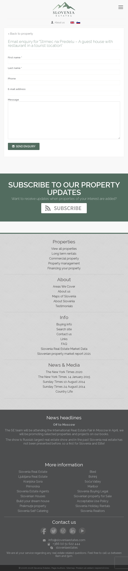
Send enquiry (23, 146)
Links (64, 339)
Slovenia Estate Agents (33, 491)
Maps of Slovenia (64, 296)
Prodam (80, 568)
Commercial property (64, 258)
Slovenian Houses (33, 496)
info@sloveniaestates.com (67, 540)
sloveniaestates (67, 547)
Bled (93, 472)
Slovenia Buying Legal (92, 491)
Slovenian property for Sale (93, 496)
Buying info (64, 324)
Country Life (64, 391)
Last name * (15, 68)
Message (13, 99)
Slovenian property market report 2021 (64, 354)
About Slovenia (64, 301)
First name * (15, 57)
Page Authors (58, 568)
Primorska (33, 486)
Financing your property (64, 268)
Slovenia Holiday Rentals (92, 506)
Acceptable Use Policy (92, 501)
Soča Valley (93, 481)
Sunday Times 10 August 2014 (64, 382)
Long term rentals (64, 253)
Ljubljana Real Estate (32, 476)
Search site (64, 329)
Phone (12, 78)
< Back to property (20, 33)
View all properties (64, 248)
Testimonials (64, 306)
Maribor (93, 486)
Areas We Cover (64, 286)
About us (58, 22)
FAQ (64, 344)
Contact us (64, 334)
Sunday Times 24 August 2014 (64, 386)
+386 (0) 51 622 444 (66, 544)
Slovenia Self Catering (33, 511)
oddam (90, 568)
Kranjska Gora (33, 481)
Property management (64, 263)
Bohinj (92, 476)
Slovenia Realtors (93, 511)
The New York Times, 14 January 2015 (64, 377)
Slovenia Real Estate (33, 472)
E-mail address (17, 89)
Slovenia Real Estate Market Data (64, 349)
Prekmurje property (33, 506)
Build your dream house (32, 501)
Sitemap (70, 568)
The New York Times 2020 (64, 372)
